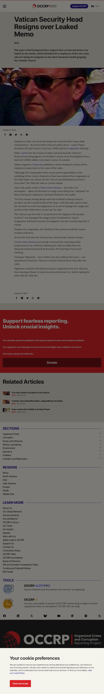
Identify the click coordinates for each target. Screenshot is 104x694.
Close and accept (20, 683)
